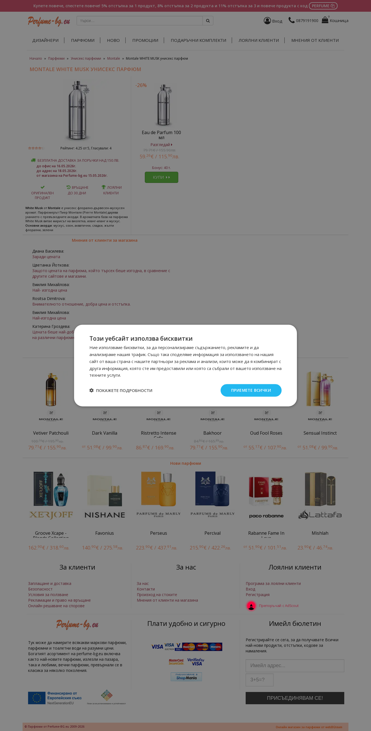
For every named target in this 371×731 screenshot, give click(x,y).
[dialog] (185, 365)
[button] (120, 390)
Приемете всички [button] (251, 390)
